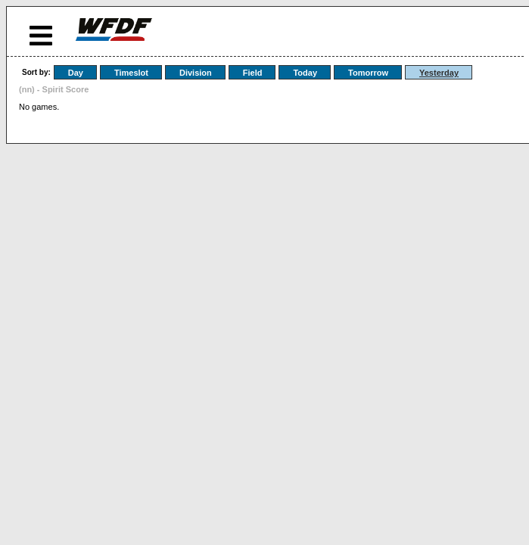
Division (195, 72)
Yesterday (439, 72)
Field (253, 72)
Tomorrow (368, 72)
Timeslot (131, 72)
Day (75, 72)
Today (305, 72)
